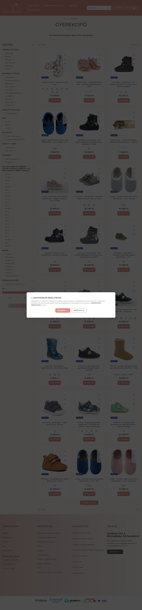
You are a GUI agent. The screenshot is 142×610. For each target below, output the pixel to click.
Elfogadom (63, 310)
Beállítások (79, 310)
